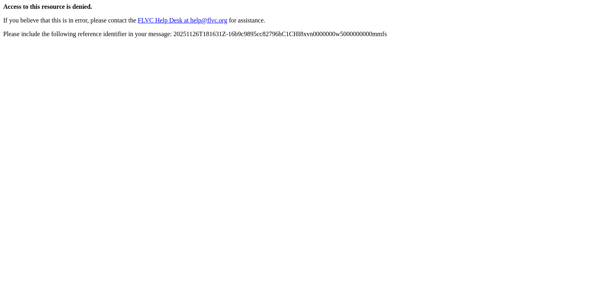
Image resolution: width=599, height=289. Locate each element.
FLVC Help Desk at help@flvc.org (182, 20)
